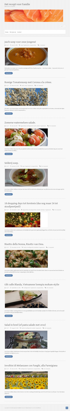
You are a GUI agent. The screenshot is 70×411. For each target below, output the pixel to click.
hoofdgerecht (30, 126)
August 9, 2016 (15, 328)
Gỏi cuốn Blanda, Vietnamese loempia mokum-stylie (32, 284)
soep (22, 45)
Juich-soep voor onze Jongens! (20, 41)
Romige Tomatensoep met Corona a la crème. (28, 82)
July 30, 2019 (14, 126)
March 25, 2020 (15, 85)
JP (8, 45)
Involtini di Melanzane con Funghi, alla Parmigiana (31, 365)
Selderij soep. (11, 163)
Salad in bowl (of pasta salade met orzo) (25, 324)
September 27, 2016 (16, 287)
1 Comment (42, 45)
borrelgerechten (32, 209)
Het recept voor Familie (17, 4)
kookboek (36, 247)
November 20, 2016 (16, 247)
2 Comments (51, 247)
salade (38, 126)
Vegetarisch (26, 45)
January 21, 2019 (15, 166)
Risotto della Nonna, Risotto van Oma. (24, 244)
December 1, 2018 (16, 209)
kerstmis (43, 209)
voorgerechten (32, 45)
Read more (8, 73)
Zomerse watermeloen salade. (20, 122)
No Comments (40, 85)
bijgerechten (23, 126)
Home (6, 32)
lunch (23, 85)
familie (38, 209)
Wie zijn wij (13, 32)
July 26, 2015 (14, 368)
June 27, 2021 (15, 45)
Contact (19, 32)
